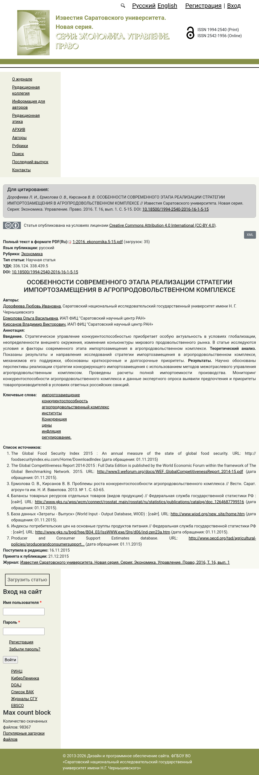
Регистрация (203, 5)
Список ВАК (22, 692)
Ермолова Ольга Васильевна (30, 318)
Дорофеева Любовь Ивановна (32, 306)
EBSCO (17, 705)
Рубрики (20, 145)
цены (47, 425)
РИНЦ (16, 671)
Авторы (19, 137)
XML (250, 235)
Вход (234, 5)
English (167, 5)
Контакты (21, 169)
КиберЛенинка (25, 678)
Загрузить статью (27, 580)
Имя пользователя (22, 602)
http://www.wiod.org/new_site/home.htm (208, 513)
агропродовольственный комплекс (75, 407)
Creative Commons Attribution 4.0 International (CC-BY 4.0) (162, 225)
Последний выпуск (30, 161)
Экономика (32, 253)
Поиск (18, 153)
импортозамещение (61, 394)
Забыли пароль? (24, 649)
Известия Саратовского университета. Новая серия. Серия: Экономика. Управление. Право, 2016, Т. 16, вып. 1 (125, 562)
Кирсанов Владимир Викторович (34, 324)
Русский (143, 5)
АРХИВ (18, 129)
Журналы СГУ (24, 699)
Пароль (11, 622)
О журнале (22, 79)
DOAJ (16, 685)
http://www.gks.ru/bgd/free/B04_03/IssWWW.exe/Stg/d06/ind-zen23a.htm (102, 532)
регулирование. (56, 437)
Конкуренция (54, 419)
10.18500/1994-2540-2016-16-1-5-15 (175, 209)
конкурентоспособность (65, 400)
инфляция (51, 431)
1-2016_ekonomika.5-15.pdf (98, 241)
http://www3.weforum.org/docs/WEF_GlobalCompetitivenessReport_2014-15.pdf (170, 471)
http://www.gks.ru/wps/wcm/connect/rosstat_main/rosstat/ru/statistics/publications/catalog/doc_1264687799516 (139, 501)
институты (52, 413)
